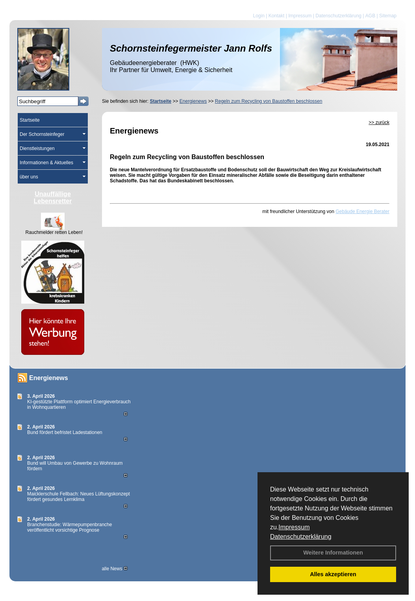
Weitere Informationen (333, 552)
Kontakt (277, 16)
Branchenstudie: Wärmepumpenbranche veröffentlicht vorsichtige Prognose (69, 527)
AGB (370, 16)
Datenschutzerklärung (301, 536)
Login (258, 16)
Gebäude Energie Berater (362, 211)
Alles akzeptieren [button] (333, 574)
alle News (114, 568)
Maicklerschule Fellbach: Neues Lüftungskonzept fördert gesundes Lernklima (78, 496)
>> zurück (379, 122)
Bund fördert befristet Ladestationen (64, 432)
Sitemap (387, 16)
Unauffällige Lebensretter (53, 197)
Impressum (293, 527)
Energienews (48, 378)
